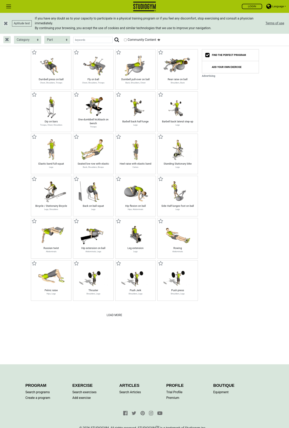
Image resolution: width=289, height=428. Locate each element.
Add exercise (81, 398)
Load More (114, 315)
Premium (172, 398)
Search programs (37, 392)
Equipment (221, 392)
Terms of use (275, 23)
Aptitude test (22, 23)
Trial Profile (174, 392)
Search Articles (130, 392)
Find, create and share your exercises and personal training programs (144, 6)
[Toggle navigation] (8, 6)
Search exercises (84, 392)
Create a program (37, 398)
